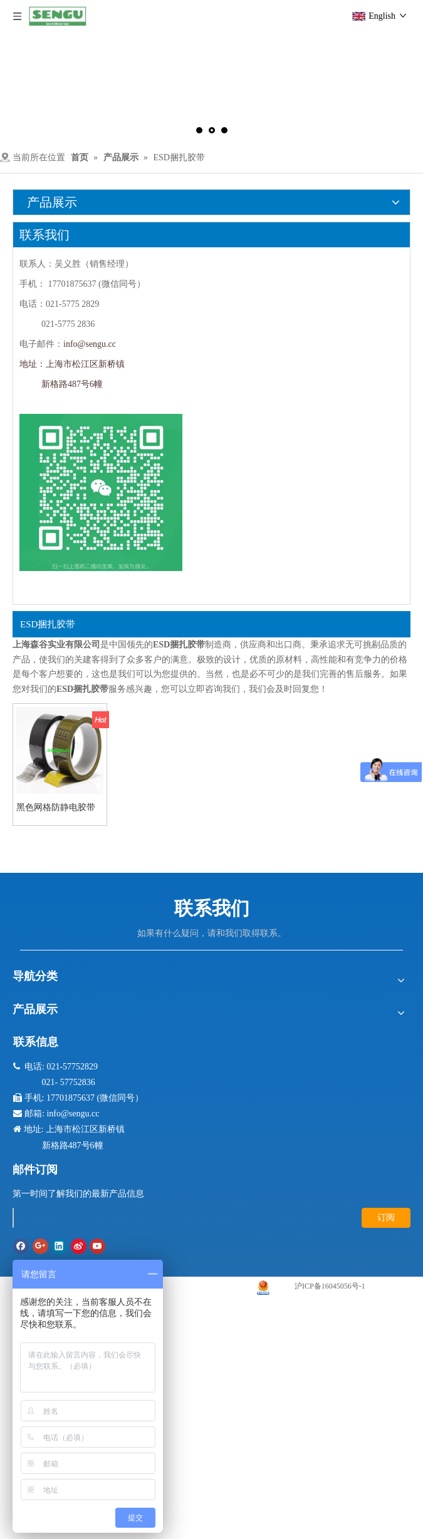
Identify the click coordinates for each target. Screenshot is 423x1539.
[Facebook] (21, 1245)
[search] (13, 1218)
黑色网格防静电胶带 (55, 807)
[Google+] (40, 1245)
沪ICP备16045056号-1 (330, 1286)
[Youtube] (97, 1245)
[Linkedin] (59, 1245)
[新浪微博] (78, 1245)
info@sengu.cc (89, 344)
